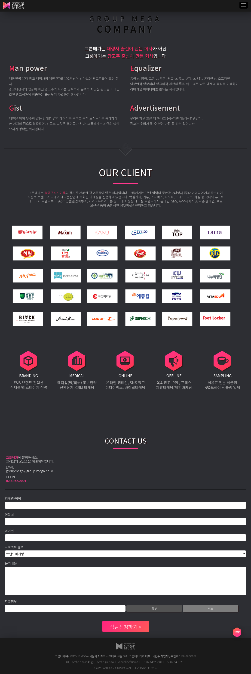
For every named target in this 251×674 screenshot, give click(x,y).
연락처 (9, 514)
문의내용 (11, 563)
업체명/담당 (13, 498)
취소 (210, 608)
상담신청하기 (124, 626)
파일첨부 (11, 601)
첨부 (154, 608)
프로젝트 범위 (14, 547)
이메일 (9, 530)
